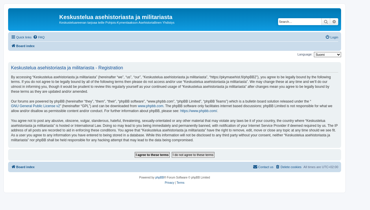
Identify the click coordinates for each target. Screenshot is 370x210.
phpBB (159, 177)
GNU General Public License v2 (35, 106)
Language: (304, 54)
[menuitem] (39, 37)
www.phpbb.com (150, 106)
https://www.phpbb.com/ (198, 111)
